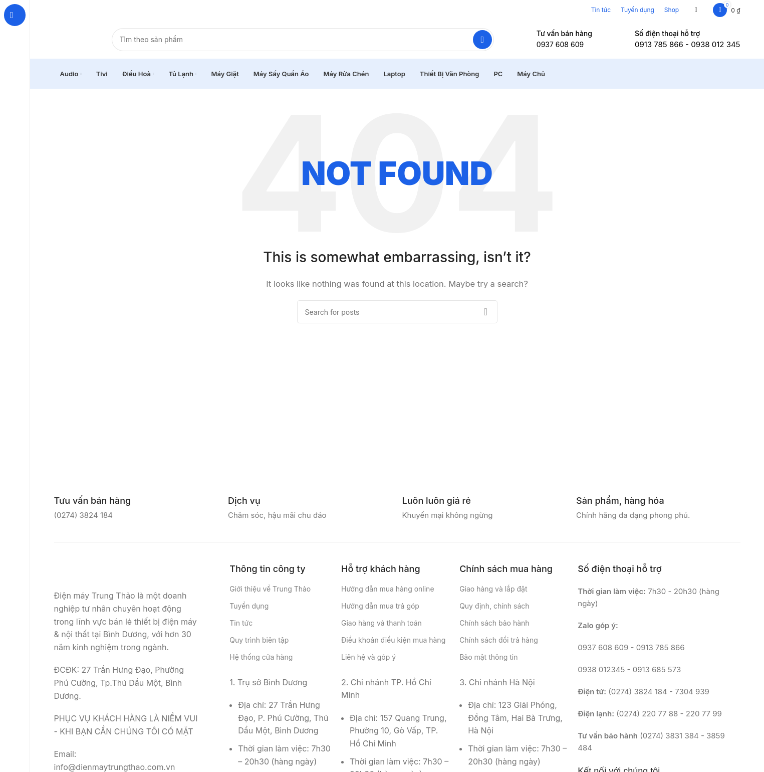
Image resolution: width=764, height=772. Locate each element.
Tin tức (601, 10)
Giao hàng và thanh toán (381, 624)
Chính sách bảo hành (494, 624)
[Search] (303, 40)
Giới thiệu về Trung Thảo (270, 590)
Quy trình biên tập (259, 641)
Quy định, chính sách (494, 607)
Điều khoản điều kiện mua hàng (393, 641)
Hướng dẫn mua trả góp (380, 607)
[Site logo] (73, 39)
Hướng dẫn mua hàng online (387, 590)
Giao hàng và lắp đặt (493, 590)
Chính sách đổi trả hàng (498, 641)
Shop (671, 10)
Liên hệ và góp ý (368, 658)
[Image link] (104, 571)
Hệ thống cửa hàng (261, 658)
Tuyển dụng (637, 10)
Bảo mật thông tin (488, 658)
